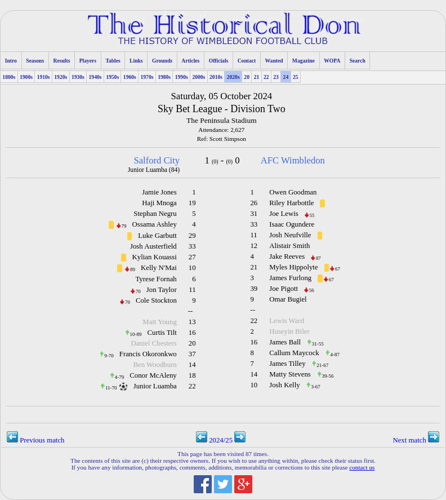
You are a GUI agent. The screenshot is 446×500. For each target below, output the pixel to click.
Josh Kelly (284, 385)
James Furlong (290, 278)
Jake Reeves (287, 256)
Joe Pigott (283, 289)
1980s (164, 77)
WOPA (332, 60)
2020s (233, 77)
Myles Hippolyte (293, 267)
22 (266, 77)
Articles (190, 60)
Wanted (274, 60)
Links (136, 60)
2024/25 (221, 440)
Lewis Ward (286, 321)
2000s (198, 77)
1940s (95, 77)
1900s (26, 77)
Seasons (35, 60)
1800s (8, 77)
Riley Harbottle (291, 203)
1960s (129, 77)
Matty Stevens (290, 374)
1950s (112, 77)
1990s (181, 77)
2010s (215, 77)
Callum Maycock (294, 353)
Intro (11, 60)
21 (257, 77)
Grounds (162, 60)
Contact (247, 60)
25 (295, 77)
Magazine (303, 60)
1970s (146, 77)
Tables (112, 60)
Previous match (35, 440)
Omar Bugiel (287, 299)
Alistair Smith (289, 246)
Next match (416, 440)
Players (87, 60)
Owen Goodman (292, 192)
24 (286, 77)
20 (246, 77)
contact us (361, 467)
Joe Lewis (283, 214)
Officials (219, 60)
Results (61, 60)
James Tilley (287, 364)
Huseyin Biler (289, 331)
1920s (60, 77)
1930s (78, 77)
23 (276, 77)
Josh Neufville (290, 235)
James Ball (285, 342)
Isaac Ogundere (291, 224)
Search (357, 60)
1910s (43, 77)
